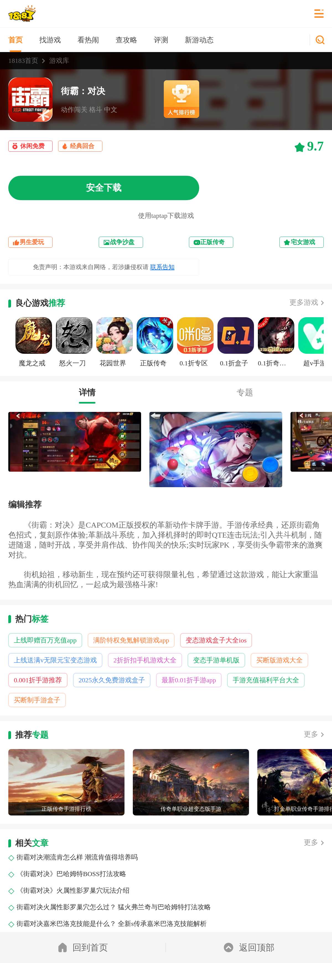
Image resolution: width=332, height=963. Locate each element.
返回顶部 (249, 947)
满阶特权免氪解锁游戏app (131, 640)
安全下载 (103, 188)
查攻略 (126, 40)
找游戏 (50, 40)
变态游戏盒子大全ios (216, 640)
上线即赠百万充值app (45, 640)
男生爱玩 (32, 242)
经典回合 (82, 146)
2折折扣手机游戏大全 (145, 660)
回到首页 (83, 947)
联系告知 (162, 267)
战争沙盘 (122, 242)
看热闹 (88, 40)
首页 (15, 40)
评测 (161, 40)
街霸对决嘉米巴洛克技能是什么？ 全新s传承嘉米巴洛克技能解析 (112, 923)
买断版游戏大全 (279, 660)
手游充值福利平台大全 (266, 680)
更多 (311, 734)
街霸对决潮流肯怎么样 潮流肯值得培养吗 (77, 857)
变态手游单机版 (216, 660)
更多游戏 (303, 302)
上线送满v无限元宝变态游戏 (55, 660)
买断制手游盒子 (37, 700)
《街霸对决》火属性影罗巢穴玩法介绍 (73, 890)
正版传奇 (212, 242)
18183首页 (23, 60)
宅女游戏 (303, 242)
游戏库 (59, 60)
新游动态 (199, 40)
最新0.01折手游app (189, 680)
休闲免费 (32, 146)
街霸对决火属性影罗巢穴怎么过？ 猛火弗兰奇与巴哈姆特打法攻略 (114, 907)
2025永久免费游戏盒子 (112, 680)
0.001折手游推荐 (38, 680)
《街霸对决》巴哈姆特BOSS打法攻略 (71, 873)
